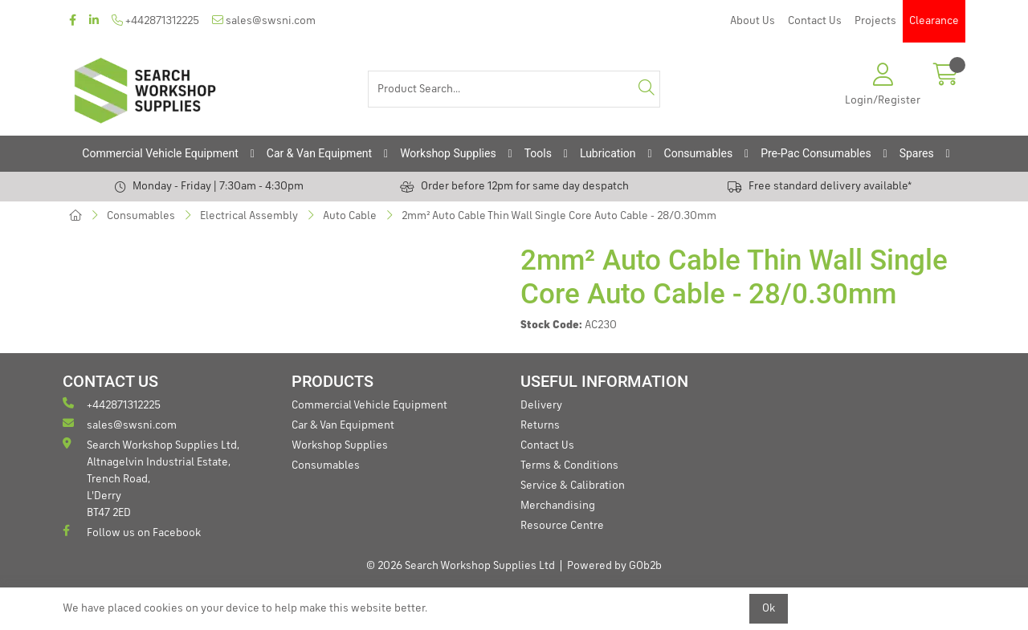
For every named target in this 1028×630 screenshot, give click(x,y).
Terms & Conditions (569, 465)
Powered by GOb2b (614, 565)
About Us (752, 20)
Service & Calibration (572, 485)
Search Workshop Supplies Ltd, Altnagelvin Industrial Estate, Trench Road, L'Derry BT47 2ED (151, 477)
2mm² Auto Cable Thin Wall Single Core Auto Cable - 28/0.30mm (559, 216)
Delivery (541, 405)
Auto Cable (350, 216)
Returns (540, 425)
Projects (875, 20)
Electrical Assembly (249, 216)
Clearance (934, 20)
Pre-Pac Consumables (816, 153)
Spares (917, 153)
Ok (768, 608)
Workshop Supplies (448, 153)
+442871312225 (155, 20)
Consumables (698, 153)
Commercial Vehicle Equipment (160, 153)
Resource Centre (562, 525)
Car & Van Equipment (319, 153)
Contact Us (815, 20)
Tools (538, 153)
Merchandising (557, 505)
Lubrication (608, 153)
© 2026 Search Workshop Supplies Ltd (460, 565)
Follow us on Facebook (132, 532)
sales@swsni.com (264, 20)
